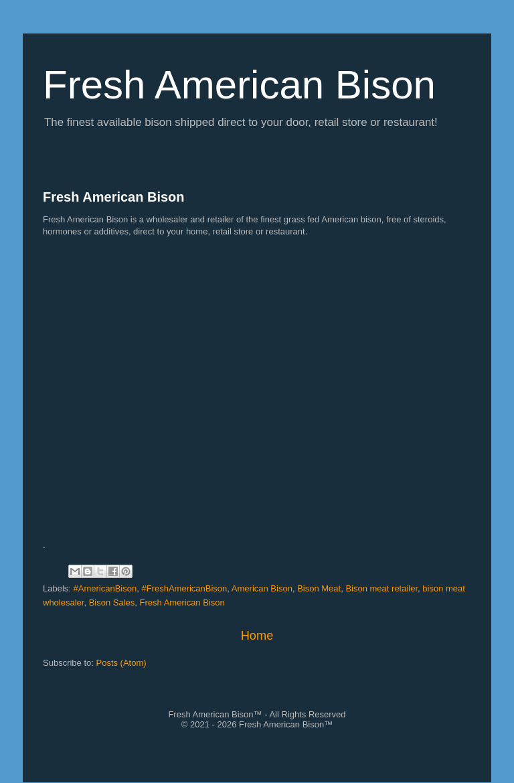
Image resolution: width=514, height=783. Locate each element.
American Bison (262, 588)
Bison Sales (112, 602)
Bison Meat (319, 588)
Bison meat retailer (381, 588)
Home (257, 635)
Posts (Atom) (121, 663)
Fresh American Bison (114, 197)
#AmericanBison (105, 588)
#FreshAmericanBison (184, 588)
